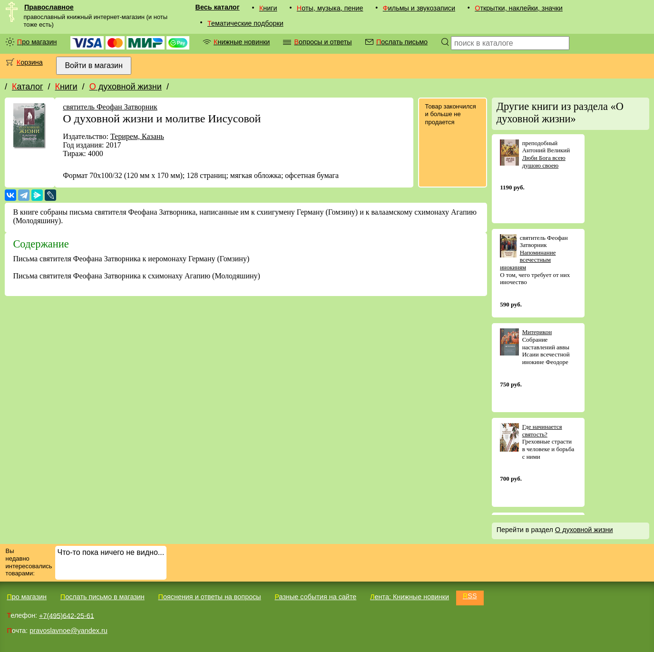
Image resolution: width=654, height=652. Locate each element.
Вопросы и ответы (322, 42)
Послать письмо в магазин (102, 597)
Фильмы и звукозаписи (419, 8)
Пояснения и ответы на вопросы (209, 597)
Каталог (27, 86)
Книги (268, 8)
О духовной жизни (125, 86)
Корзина (30, 62)
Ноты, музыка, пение (330, 8)
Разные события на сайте (315, 597)
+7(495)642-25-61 (66, 615)
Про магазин (37, 42)
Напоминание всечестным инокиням (528, 260)
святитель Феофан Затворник (110, 107)
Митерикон (537, 332)
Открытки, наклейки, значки (519, 8)
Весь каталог (217, 7)
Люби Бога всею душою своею (544, 161)
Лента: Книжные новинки (409, 597)
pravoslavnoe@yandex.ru (68, 630)
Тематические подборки (245, 23)
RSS (470, 596)
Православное (49, 7)
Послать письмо (402, 42)
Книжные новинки (242, 42)
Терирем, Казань (137, 136)
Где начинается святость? (542, 430)
